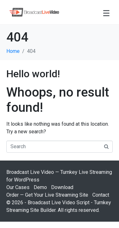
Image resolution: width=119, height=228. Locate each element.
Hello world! (33, 74)
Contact (100, 195)
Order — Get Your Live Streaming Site (47, 195)
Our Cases (18, 187)
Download (62, 187)
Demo (40, 187)
